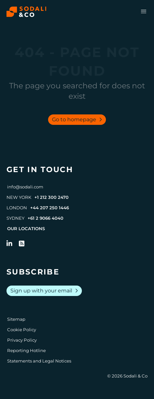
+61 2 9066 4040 (45, 218)
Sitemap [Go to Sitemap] (16, 319)
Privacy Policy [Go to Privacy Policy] (22, 340)
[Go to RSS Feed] (22, 243)
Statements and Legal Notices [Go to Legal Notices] (39, 360)
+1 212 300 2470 (51, 197)
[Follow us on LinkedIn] (9, 243)
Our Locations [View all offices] (26, 228)
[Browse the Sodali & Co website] (26, 12)
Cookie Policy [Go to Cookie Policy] (21, 329)
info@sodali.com (25, 186)
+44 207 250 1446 (49, 207)
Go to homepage (78, 119)
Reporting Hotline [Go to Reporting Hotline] (26, 350)
